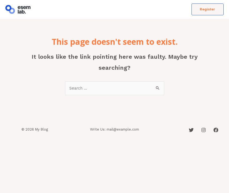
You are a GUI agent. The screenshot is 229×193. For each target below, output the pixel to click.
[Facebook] (215, 130)
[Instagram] (203, 130)
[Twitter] (191, 130)
